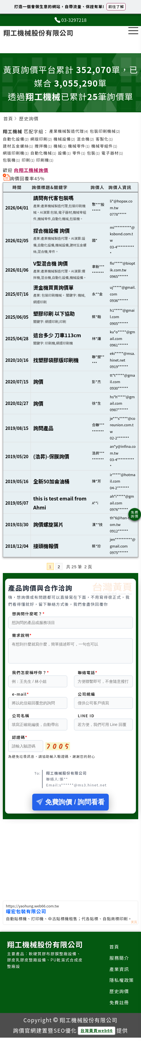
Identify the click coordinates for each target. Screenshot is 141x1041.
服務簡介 (119, 961)
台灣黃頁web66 (96, 1034)
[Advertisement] (70, 860)
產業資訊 (119, 972)
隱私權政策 (121, 983)
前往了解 (116, 6)
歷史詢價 (119, 994)
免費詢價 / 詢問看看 (70, 805)
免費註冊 (119, 1005)
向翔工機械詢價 (31, 170)
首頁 (114, 950)
